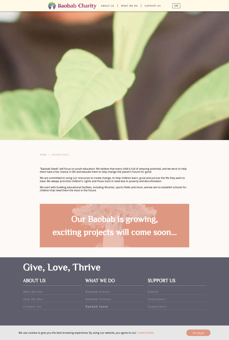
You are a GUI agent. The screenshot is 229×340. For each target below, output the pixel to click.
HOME (43, 297)
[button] (173, 5)
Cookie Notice (145, 333)
